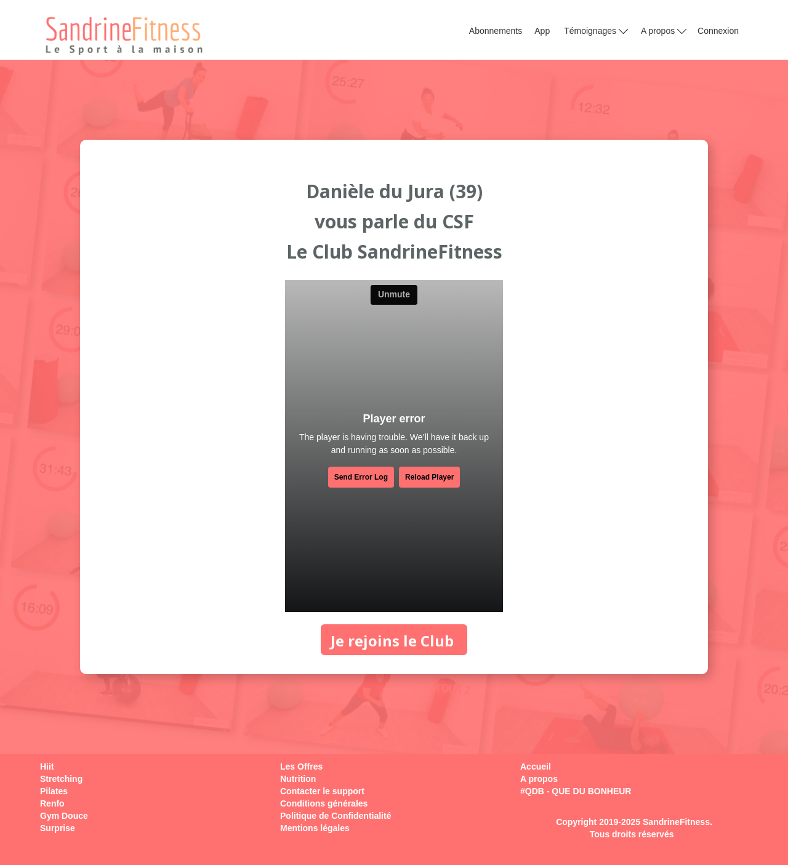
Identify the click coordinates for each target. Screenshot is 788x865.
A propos (663, 30)
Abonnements (495, 31)
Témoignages (596, 30)
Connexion (718, 31)
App (542, 31)
